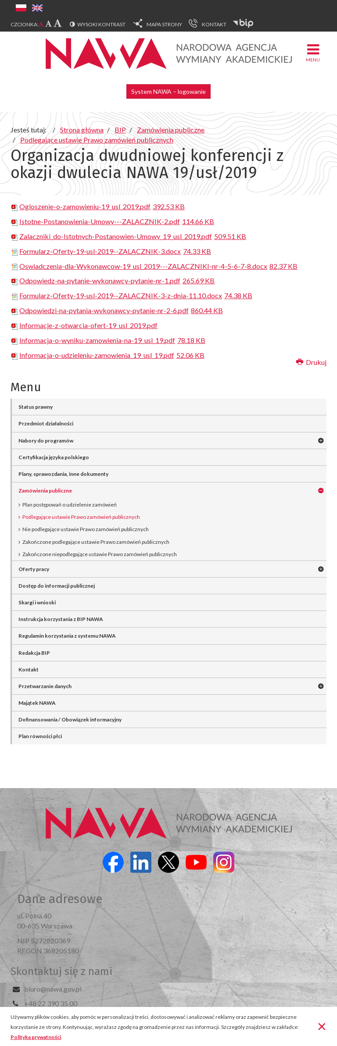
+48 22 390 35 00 (50, 1003)
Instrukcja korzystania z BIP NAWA (60, 619)
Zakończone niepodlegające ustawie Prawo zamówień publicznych (99, 554)
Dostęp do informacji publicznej (56, 585)
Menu (313, 52)
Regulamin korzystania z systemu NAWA (67, 635)
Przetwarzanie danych (45, 686)
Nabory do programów (45, 440)
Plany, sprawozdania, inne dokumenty (63, 474)
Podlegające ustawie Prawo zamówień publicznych (81, 517)
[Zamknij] (321, 1026)
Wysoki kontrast (101, 24)
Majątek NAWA (37, 703)
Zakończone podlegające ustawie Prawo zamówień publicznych (95, 542)
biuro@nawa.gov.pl (53, 989)
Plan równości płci (40, 736)
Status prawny (35, 406)
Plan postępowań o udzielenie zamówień (69, 504)
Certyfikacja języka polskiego (53, 457)
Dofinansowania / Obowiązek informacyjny (70, 719)
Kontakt (28, 669)
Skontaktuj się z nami (61, 971)
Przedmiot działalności (45, 423)
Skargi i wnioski (37, 602)
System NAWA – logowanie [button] (168, 91)
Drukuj (311, 362)
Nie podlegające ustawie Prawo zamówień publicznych (85, 529)
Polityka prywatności (36, 1037)
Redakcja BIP (34, 653)
